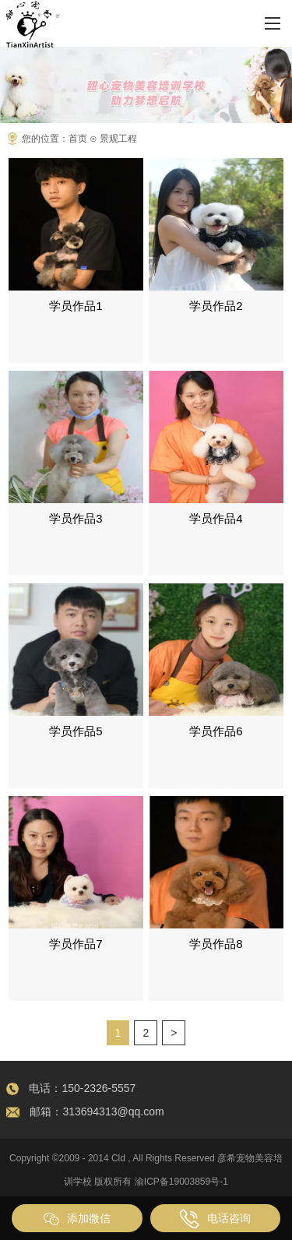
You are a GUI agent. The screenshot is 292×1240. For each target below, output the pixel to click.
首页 (78, 138)
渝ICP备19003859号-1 (181, 1181)
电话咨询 (215, 1219)
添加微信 (77, 1219)
